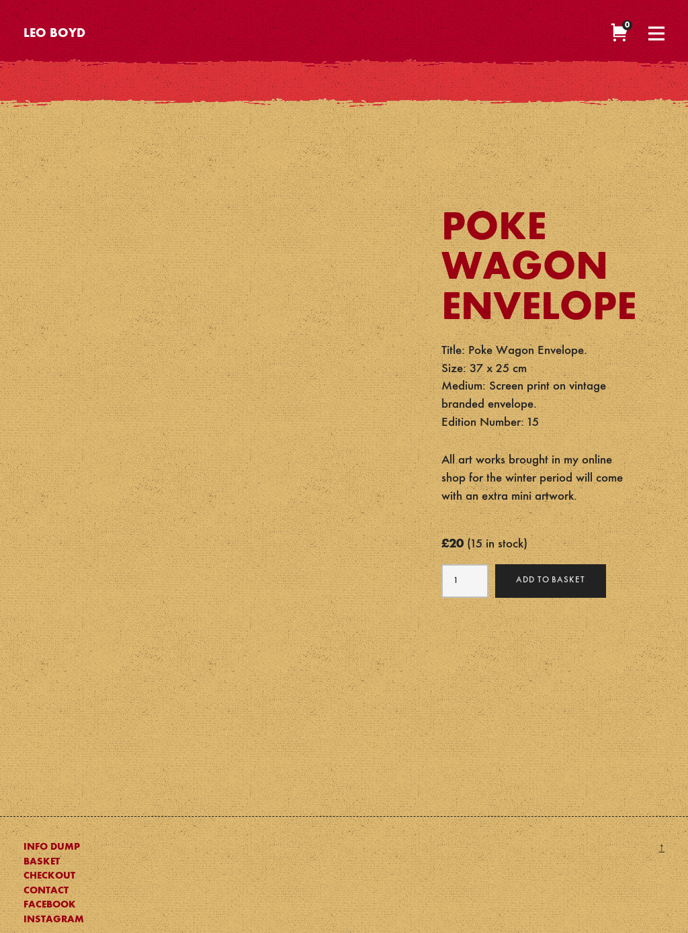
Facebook (50, 904)
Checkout (49, 876)
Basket (42, 861)
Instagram (54, 919)
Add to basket (551, 580)
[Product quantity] (464, 581)
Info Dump (52, 847)
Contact (46, 890)
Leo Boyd (54, 34)
